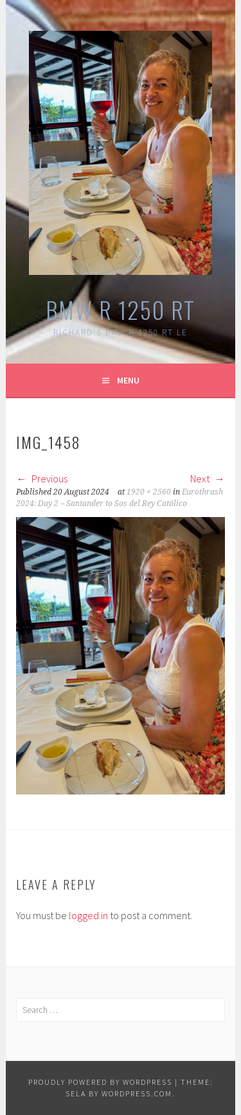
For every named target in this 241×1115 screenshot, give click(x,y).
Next (207, 478)
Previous (41, 478)
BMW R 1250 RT (120, 309)
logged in (88, 915)
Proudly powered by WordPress (100, 1082)
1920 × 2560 (149, 491)
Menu (128, 380)
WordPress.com (137, 1093)
